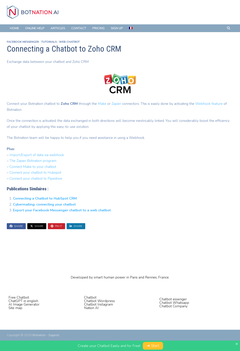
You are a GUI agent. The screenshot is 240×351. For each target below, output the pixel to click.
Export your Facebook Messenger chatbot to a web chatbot (62, 210)
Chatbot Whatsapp (174, 302)
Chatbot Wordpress (99, 301)
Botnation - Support (46, 335)
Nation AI (91, 308)
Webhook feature (209, 103)
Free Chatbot (19, 297)
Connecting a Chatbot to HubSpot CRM (45, 198)
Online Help (34, 28)
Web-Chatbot (69, 42)
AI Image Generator (24, 304)
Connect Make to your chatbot (32, 166)
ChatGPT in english (23, 301)
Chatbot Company (173, 306)
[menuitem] (131, 28)
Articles (58, 28)
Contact (78, 28)
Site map (15, 308)
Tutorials (49, 42)
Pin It (56, 226)
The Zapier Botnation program (32, 160)
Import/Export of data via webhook (36, 155)
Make (102, 103)
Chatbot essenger (173, 299)
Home (14, 28)
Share (16, 226)
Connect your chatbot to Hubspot (35, 172)
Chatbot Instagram (98, 304)
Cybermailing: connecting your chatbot (44, 204)
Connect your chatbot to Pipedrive (35, 178)
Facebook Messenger (23, 42)
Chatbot (90, 297)
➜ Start (152, 346)
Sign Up (117, 28)
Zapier (116, 103)
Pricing (98, 28)
